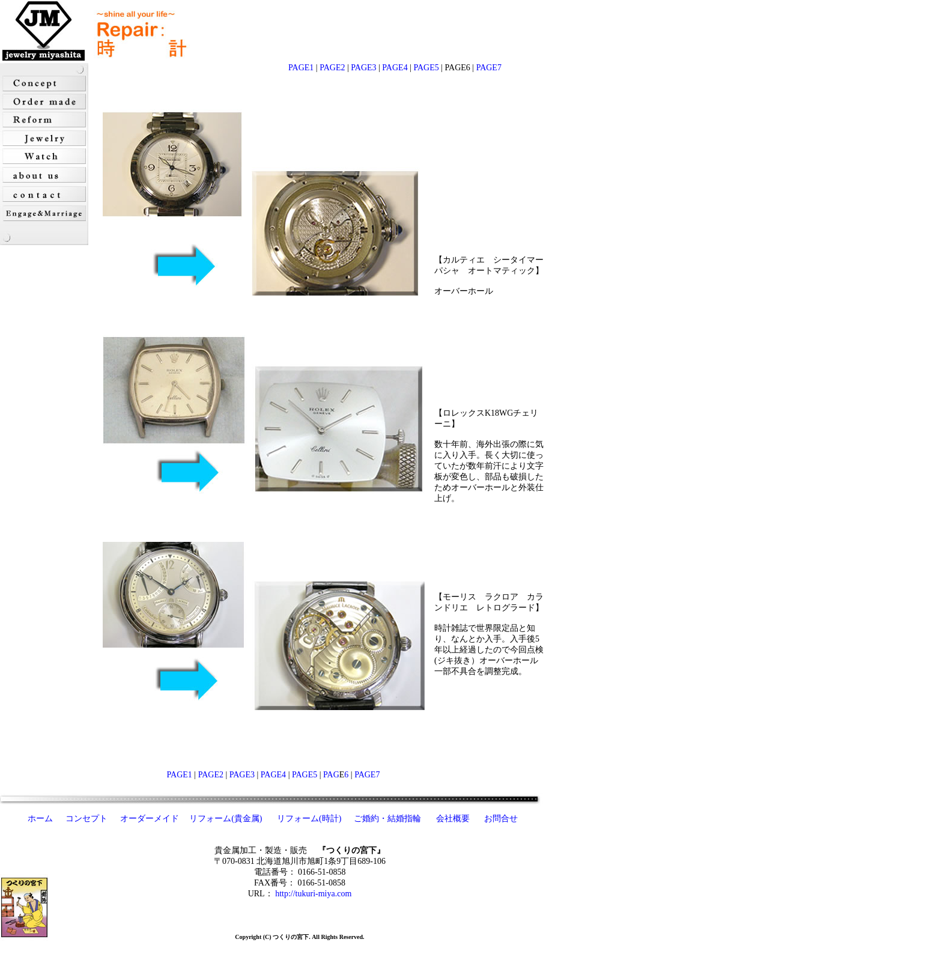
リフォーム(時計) (310, 818)
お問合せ (501, 818)
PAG (330, 774)
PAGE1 (301, 67)
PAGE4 (394, 67)
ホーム (40, 818)
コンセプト (86, 818)
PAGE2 (332, 67)
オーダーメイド (149, 818)
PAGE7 (489, 67)
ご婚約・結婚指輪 (387, 818)
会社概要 (453, 818)
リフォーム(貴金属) (226, 818)
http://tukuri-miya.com (313, 893)
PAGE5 (425, 67)
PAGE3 (363, 67)
